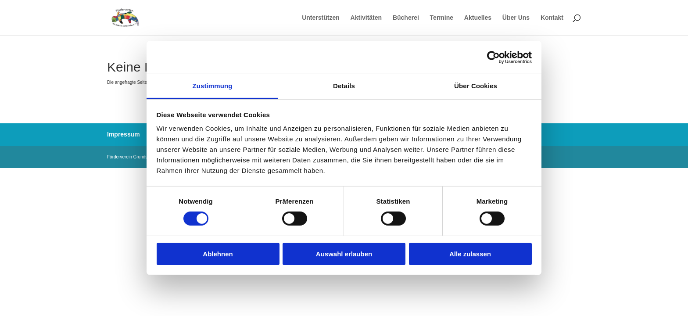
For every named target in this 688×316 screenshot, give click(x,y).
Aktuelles (477, 17)
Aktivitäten (366, 17)
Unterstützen (321, 17)
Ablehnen (218, 254)
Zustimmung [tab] (213, 86)
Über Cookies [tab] (475, 86)
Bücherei (406, 17)
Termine (441, 17)
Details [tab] (344, 86)
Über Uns (516, 17)
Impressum (123, 134)
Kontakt (552, 17)
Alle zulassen (470, 254)
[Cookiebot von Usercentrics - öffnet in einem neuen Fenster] (493, 57)
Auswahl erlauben (344, 254)
